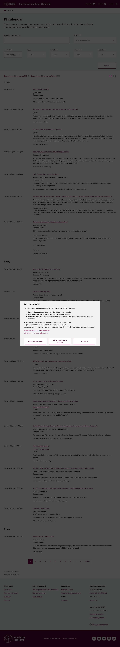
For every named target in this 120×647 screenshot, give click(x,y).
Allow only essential (35, 341)
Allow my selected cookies (60, 341)
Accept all (84, 341)
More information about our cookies (37, 331)
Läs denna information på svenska (36, 333)
